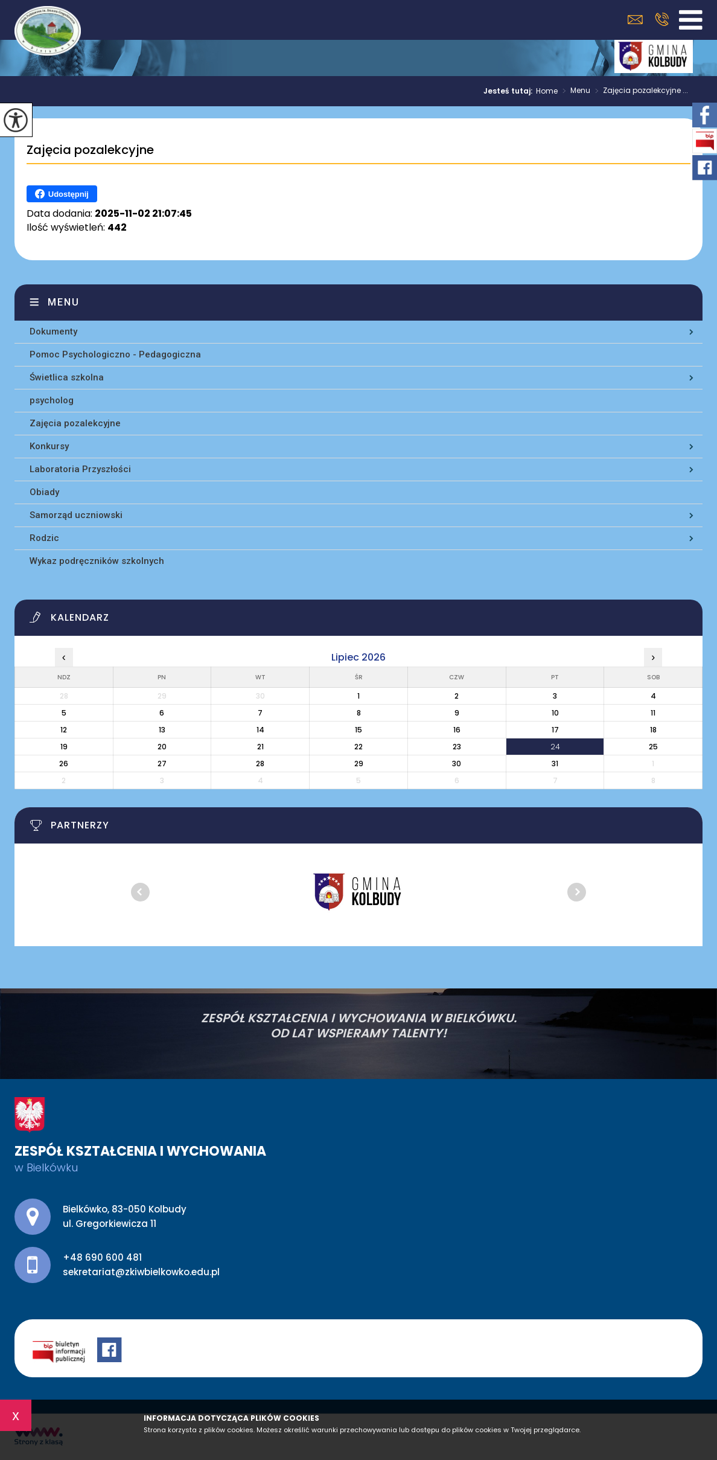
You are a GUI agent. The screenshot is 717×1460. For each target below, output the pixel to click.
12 (63, 730)
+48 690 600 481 (662, 19)
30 (456, 763)
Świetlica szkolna (67, 377)
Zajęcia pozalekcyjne (90, 150)
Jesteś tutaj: (509, 91)
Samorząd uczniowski (76, 515)
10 (555, 713)
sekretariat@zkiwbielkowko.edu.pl (635, 19)
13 (162, 730)
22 (358, 746)
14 (260, 730)
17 (555, 730)
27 (162, 763)
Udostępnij (62, 194)
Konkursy (49, 446)
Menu (574, 91)
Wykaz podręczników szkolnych (97, 561)
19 (64, 746)
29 (358, 763)
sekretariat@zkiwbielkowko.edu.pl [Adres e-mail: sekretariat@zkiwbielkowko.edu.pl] (141, 1272)
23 (457, 746)
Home (547, 91)
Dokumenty (53, 331)
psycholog (52, 400)
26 (63, 763)
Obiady (44, 492)
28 (260, 763)
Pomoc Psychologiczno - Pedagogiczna (115, 354)
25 (653, 746)
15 (358, 730)
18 (653, 730)
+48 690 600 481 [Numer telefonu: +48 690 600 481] (102, 1257)
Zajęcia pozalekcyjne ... (639, 91)
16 (456, 730)
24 (555, 746)
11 (653, 713)
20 (162, 746)
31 (555, 763)
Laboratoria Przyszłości (80, 469)
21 (260, 746)
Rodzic (44, 538)
